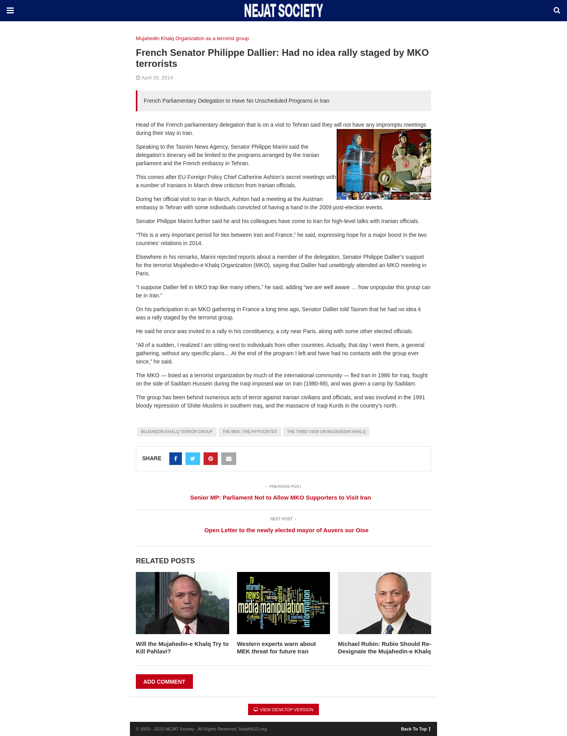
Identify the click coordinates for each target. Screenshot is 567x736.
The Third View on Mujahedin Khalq (326, 432)
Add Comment (164, 682)
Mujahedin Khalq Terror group (177, 432)
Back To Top (416, 728)
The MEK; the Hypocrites (249, 432)
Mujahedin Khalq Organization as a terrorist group (192, 38)
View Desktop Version (283, 709)
